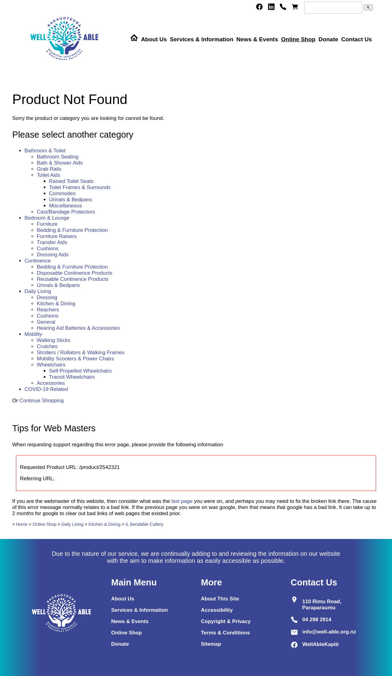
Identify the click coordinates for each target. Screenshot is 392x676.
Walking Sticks (53, 340)
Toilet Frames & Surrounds (80, 187)
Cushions (47, 248)
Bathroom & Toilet (45, 151)
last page (182, 501)
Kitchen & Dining (56, 303)
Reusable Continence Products (72, 279)
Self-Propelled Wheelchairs (80, 371)
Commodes (62, 193)
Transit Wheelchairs (72, 377)
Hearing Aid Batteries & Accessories (78, 328)
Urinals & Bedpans (70, 199)
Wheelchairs (51, 365)
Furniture (47, 224)
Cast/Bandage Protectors (66, 212)
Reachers (48, 310)
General (46, 322)
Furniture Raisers (57, 236)
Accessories (51, 383)
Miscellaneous (65, 206)
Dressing (47, 297)
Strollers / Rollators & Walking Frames (81, 352)
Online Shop (298, 39)
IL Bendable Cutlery (145, 524)
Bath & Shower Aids (60, 163)
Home (22, 524)
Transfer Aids (52, 242)
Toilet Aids (48, 175)
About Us (154, 39)
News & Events (257, 39)
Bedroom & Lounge (47, 218)
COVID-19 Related (46, 389)
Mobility (33, 334)
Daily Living (37, 291)
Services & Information (201, 39)
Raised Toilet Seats (71, 181)
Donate (328, 39)
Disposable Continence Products (74, 273)
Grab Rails (49, 169)
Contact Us (356, 39)
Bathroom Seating (57, 157)
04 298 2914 (316, 619)
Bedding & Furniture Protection (72, 230)
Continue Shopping (42, 400)
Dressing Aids (53, 255)
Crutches (47, 346)
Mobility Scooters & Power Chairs (75, 359)
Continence (37, 261)
